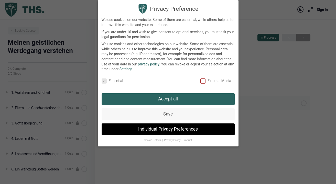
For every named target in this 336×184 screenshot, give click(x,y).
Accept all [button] (168, 95)
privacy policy (148, 61)
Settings (126, 66)
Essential (112, 77)
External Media (215, 77)
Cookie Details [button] (153, 137)
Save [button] (168, 110)
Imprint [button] (187, 137)
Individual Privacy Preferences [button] (168, 126)
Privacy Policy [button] (172, 137)
